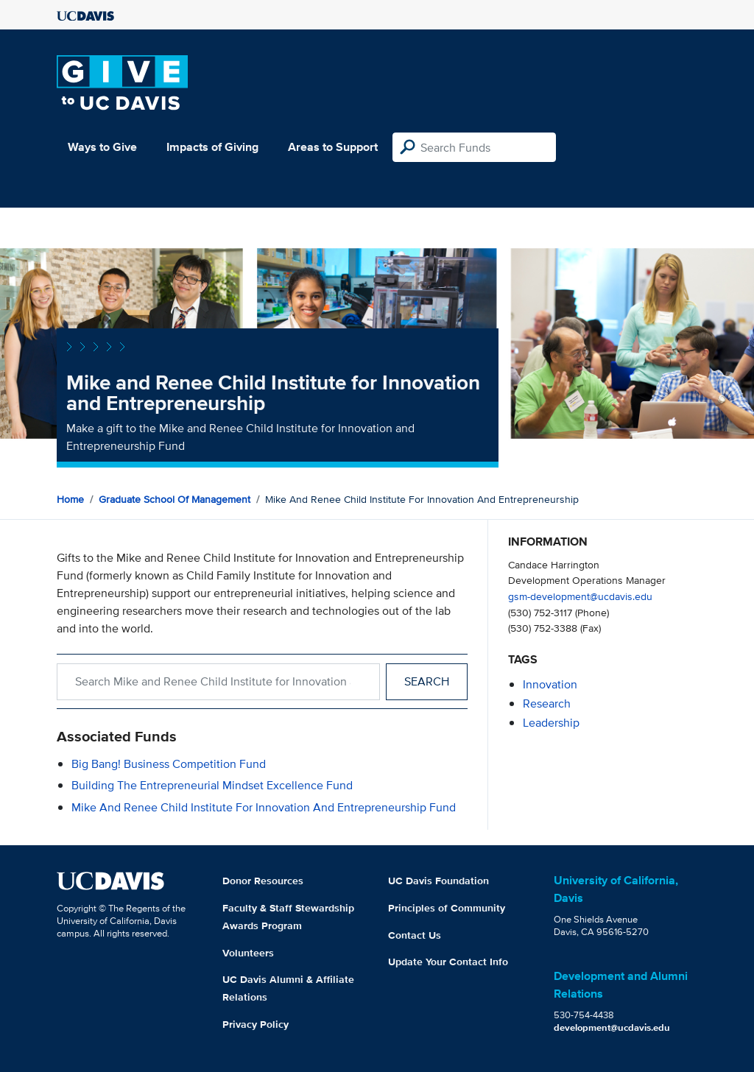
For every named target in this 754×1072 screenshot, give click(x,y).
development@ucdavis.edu (612, 1027)
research (547, 703)
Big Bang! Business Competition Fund (168, 763)
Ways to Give (102, 146)
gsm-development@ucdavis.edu (580, 596)
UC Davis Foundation (438, 880)
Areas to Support (333, 146)
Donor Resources (262, 880)
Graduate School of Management (174, 499)
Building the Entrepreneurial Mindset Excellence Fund (212, 785)
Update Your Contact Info (448, 961)
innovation (550, 684)
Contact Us (414, 935)
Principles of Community (446, 907)
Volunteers (248, 952)
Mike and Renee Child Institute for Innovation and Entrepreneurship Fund (263, 807)
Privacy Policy (255, 1024)
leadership (551, 722)
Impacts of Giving (212, 146)
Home (70, 499)
